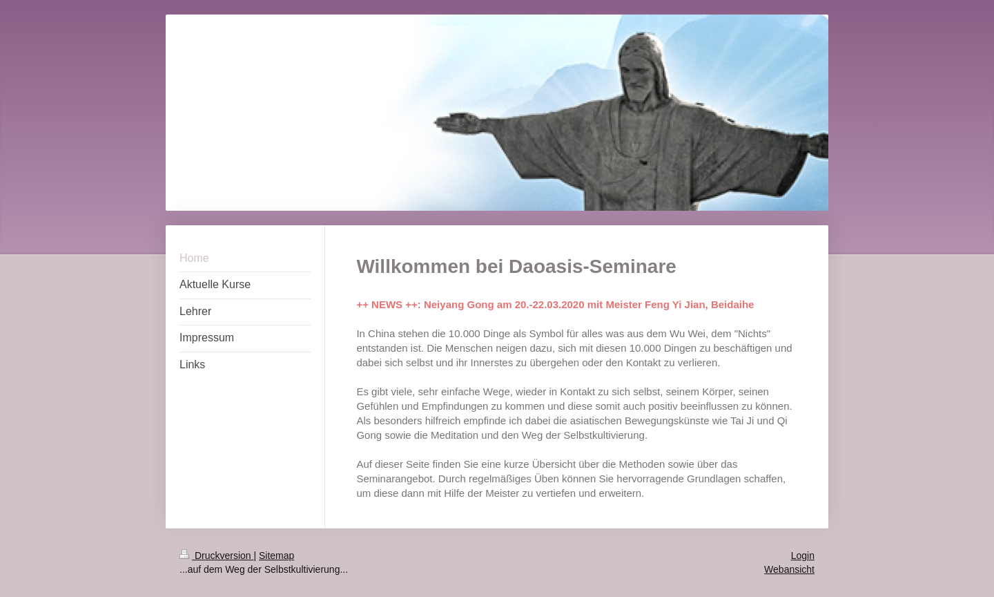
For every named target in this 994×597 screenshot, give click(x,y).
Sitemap (276, 555)
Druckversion (216, 555)
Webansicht (789, 569)
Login (803, 555)
